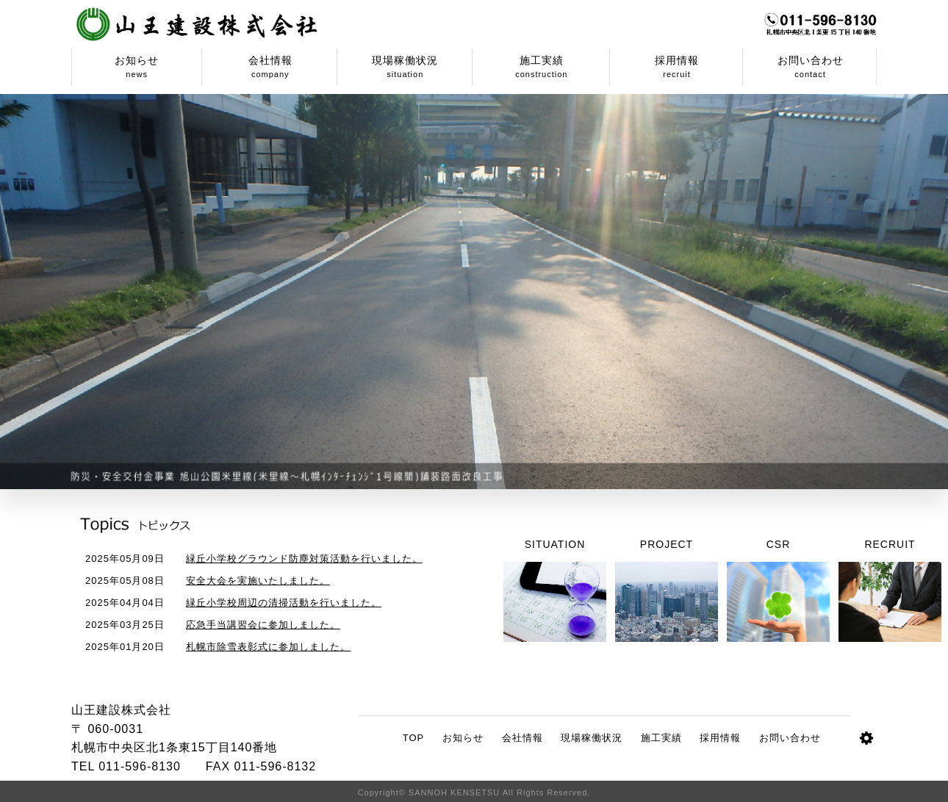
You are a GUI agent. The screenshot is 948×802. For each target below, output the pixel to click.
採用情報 (720, 737)
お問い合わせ (790, 737)
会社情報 (522, 737)
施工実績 (661, 737)
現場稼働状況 (591, 737)
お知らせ (463, 737)
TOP (414, 737)
